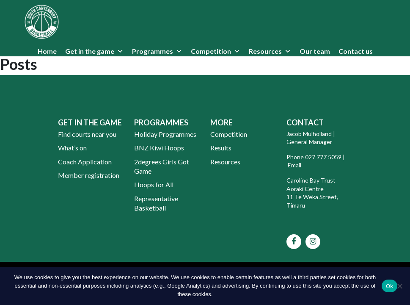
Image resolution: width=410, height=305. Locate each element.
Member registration (88, 175)
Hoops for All (153, 184)
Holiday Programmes (165, 134)
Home (47, 51)
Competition (211, 51)
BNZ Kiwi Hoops (159, 148)
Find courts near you (87, 134)
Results (220, 148)
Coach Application (85, 162)
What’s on (72, 148)
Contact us (355, 51)
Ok (389, 286)
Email (295, 165)
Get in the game (89, 51)
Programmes (152, 51)
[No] (399, 286)
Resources (265, 51)
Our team (315, 51)
